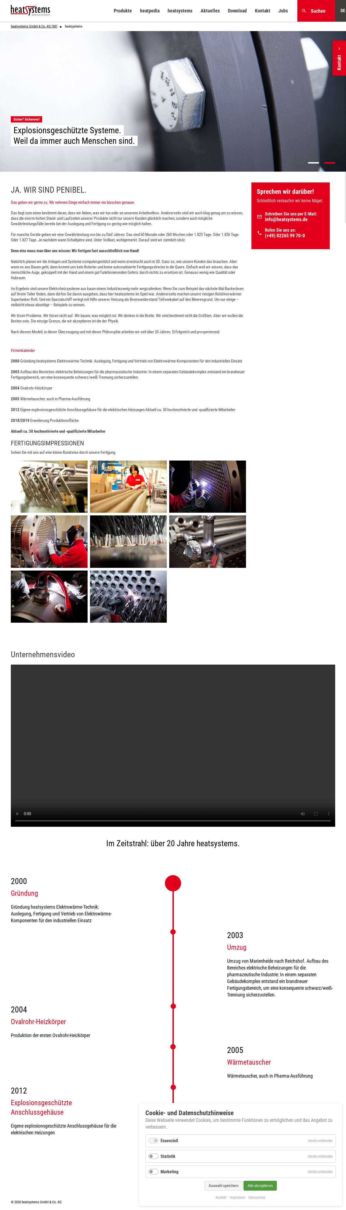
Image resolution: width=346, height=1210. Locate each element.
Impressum (237, 1197)
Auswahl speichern (223, 1185)
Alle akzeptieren (260, 1185)
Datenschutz (256, 1197)
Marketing (169, 1171)
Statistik (168, 1156)
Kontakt (221, 1197)
